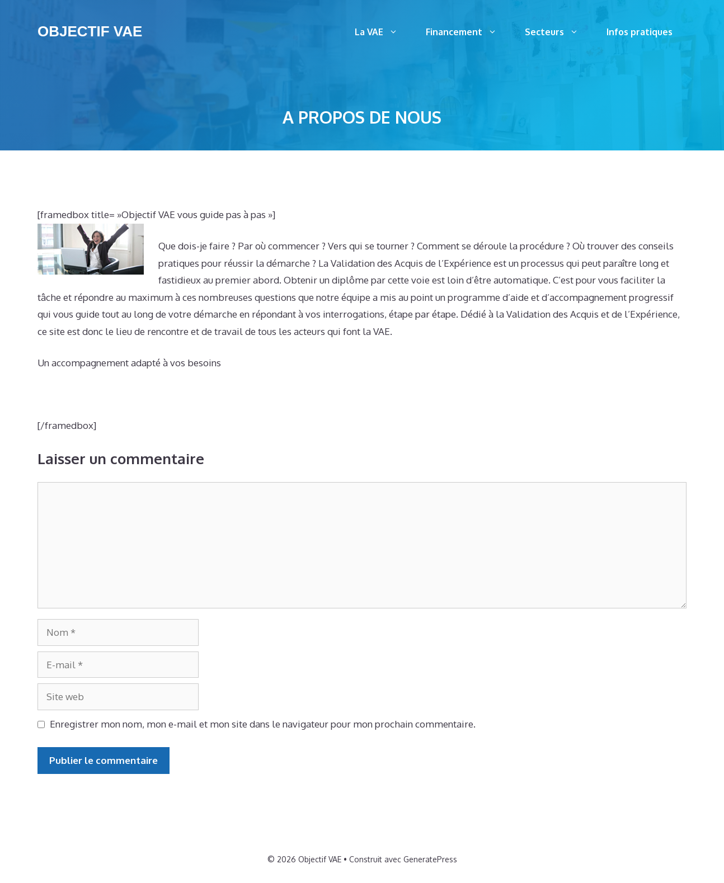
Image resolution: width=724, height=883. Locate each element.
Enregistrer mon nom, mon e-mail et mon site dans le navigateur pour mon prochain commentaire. (263, 724)
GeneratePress (430, 859)
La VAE (383, 32)
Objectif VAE (89, 31)
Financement (468, 32)
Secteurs (559, 32)
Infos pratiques (640, 31)
